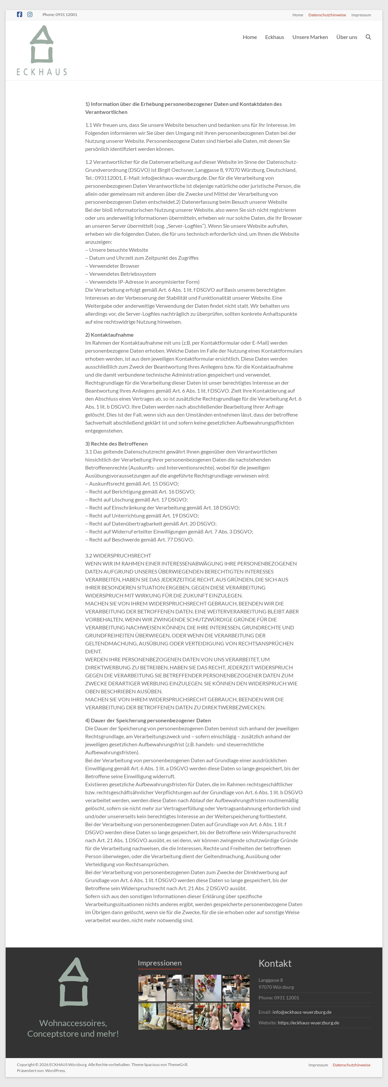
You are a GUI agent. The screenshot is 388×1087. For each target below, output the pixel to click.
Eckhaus (274, 37)
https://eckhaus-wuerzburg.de (308, 1022)
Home (297, 14)
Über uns (346, 37)
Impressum (361, 14)
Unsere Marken (310, 37)
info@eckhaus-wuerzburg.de (302, 1012)
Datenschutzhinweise (327, 14)
